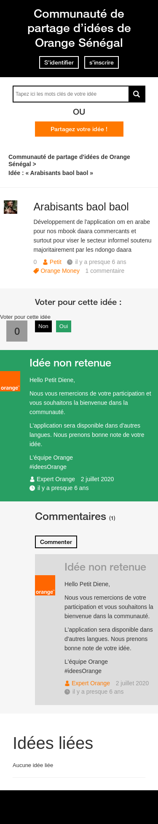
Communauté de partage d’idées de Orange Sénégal (79, 28)
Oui (63, 326)
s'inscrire (101, 62)
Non (43, 326)
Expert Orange (56, 479)
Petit (56, 262)
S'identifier (59, 62)
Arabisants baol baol (81, 207)
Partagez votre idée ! (79, 129)
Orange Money (60, 270)
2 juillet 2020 (97, 479)
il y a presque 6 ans (62, 488)
